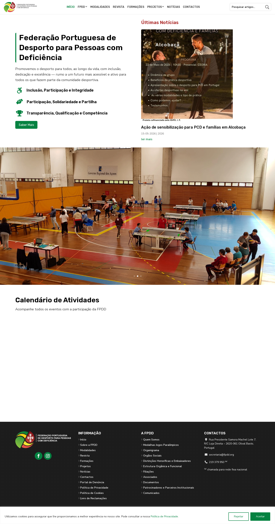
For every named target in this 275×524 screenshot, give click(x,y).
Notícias (173, 7)
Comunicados (151, 493)
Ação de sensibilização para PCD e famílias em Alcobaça (193, 127)
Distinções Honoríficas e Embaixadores (167, 461)
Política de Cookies (92, 493)
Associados (150, 477)
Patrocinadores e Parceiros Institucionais (168, 487)
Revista (118, 7)
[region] (137, 515)
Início (71, 7)
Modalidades (100, 7)
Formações (135, 7)
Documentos (151, 482)
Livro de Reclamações (93, 498)
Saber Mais (26, 125)
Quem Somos (151, 439)
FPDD (81, 7)
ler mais (146, 139)
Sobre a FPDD (88, 445)
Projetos (154, 7)
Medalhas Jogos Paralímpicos (161, 445)
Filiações (148, 471)
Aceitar (260, 516)
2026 (161, 133)
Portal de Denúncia (92, 482)
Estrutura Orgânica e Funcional (162, 466)
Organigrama (151, 450)
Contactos (191, 7)
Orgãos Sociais (152, 455)
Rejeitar (238, 516)
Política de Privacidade (164, 516)
